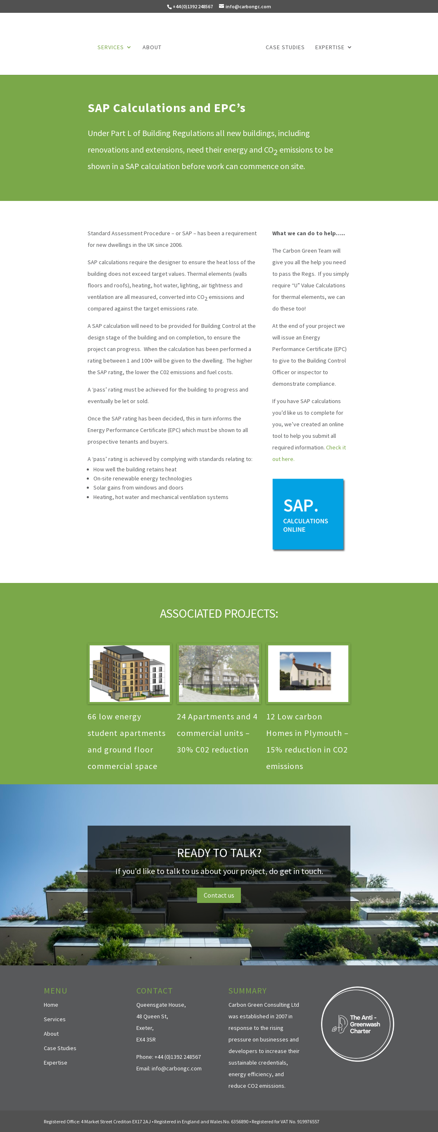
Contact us (219, 894)
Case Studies (283, 46)
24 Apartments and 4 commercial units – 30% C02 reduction (217, 732)
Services (112, 46)
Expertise (328, 46)
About (153, 46)
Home (51, 1003)
